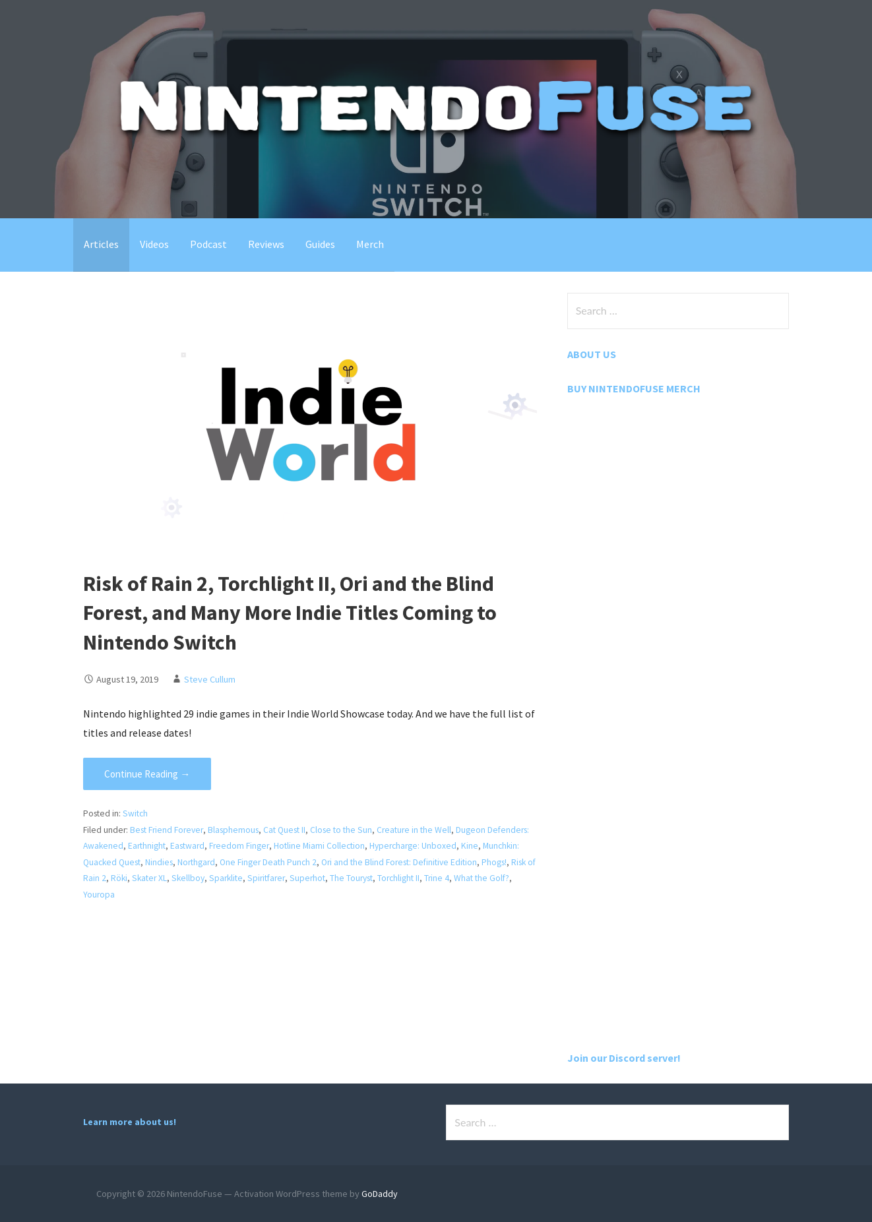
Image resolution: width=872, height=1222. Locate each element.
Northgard (197, 862)
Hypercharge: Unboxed (412, 845)
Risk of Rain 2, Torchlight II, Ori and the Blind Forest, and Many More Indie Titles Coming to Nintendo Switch (290, 613)
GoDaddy (379, 1194)
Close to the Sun (340, 830)
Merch (370, 244)
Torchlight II (410, 878)
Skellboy (199, 878)
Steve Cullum (209, 679)
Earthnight (147, 845)
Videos (154, 244)
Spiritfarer (278, 878)
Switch (135, 813)
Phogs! (494, 862)
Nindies (159, 862)
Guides (320, 244)
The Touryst (363, 878)
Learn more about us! (129, 1122)
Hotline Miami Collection (319, 845)
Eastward (188, 845)
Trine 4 (448, 878)
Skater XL (160, 878)
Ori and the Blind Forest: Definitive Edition (400, 862)
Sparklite (238, 878)
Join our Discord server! (624, 1057)
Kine (469, 845)
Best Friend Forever (166, 830)
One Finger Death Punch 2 (268, 862)
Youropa (99, 894)
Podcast (208, 244)
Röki (129, 878)
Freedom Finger (239, 845)
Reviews (266, 244)
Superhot (319, 878)
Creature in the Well (413, 830)
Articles (101, 244)
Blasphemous (232, 830)
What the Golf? (493, 878)
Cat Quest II (284, 830)
